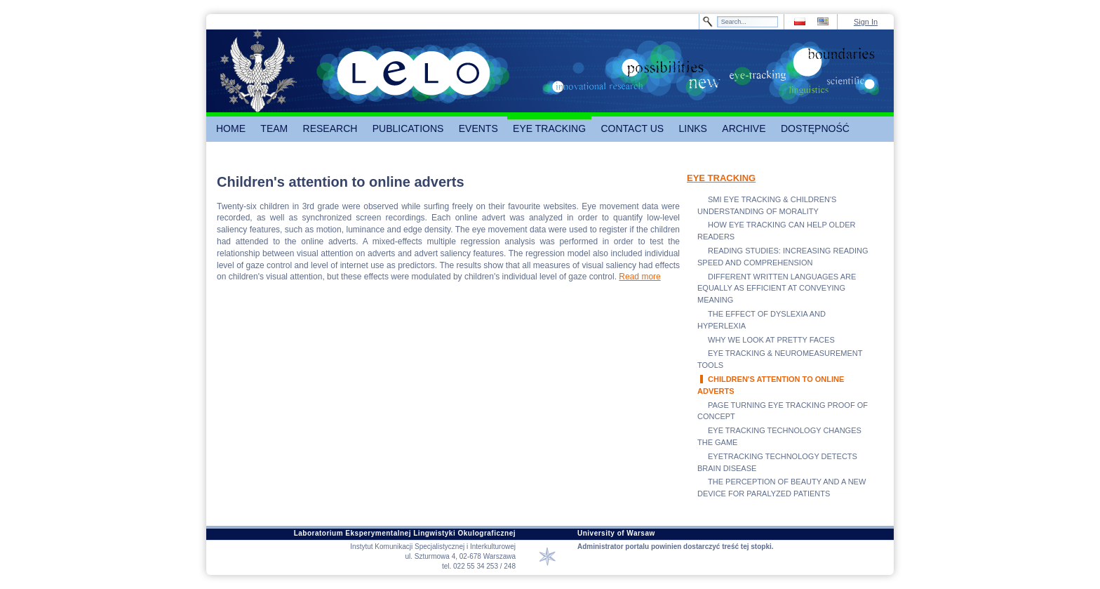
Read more (639, 277)
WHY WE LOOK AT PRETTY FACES (771, 340)
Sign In (866, 22)
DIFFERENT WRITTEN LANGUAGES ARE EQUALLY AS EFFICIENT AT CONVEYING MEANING (776, 288)
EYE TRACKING (721, 178)
